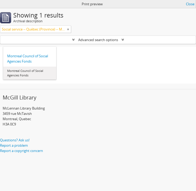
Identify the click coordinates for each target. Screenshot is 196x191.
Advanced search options (98, 39)
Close (190, 4)
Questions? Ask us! (14, 140)
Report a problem (14, 145)
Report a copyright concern (21, 150)
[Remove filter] (68, 29)
